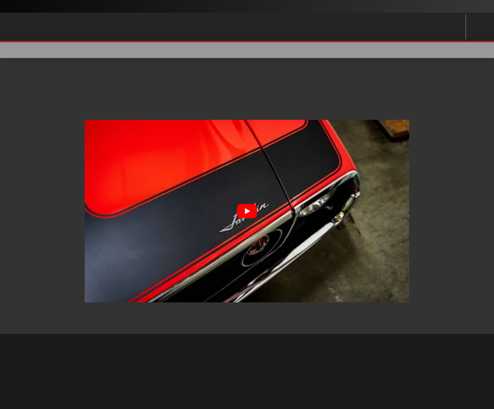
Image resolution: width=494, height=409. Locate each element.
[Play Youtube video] (247, 211)
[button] (405, 50)
